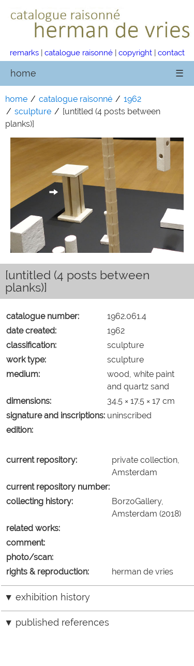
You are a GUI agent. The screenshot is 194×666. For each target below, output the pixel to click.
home (23, 73)
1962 (132, 99)
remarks (24, 52)
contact (171, 52)
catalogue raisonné (78, 52)
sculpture (32, 111)
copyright (135, 52)
